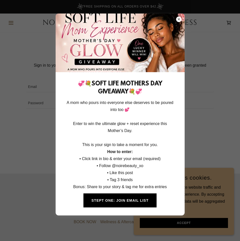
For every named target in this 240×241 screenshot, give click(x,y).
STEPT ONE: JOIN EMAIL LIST (120, 200)
